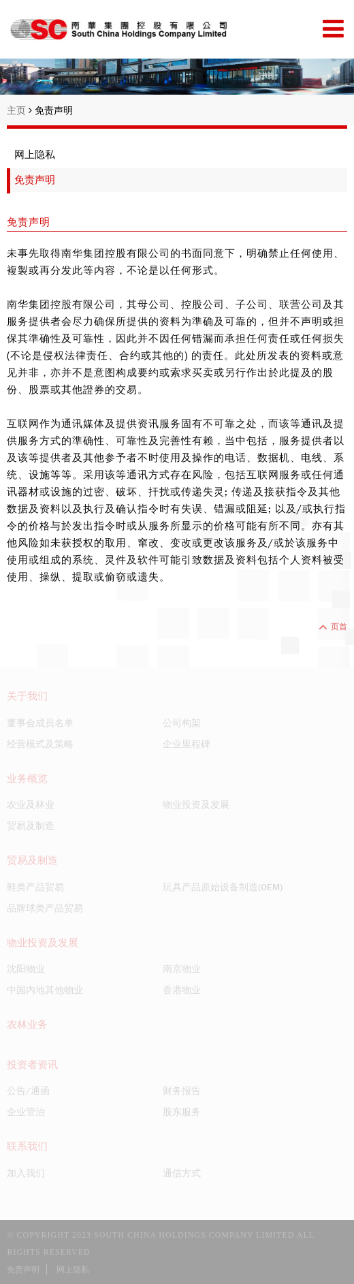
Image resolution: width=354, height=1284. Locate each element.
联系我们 (27, 1146)
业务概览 (27, 778)
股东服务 (182, 1112)
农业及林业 (30, 804)
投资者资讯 (32, 1064)
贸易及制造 (30, 825)
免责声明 (54, 110)
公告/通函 (28, 1090)
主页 (19, 110)
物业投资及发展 (196, 804)
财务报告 (182, 1090)
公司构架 (182, 723)
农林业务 (27, 1024)
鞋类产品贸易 (35, 887)
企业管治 (26, 1112)
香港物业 (182, 990)
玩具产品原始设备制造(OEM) (223, 887)
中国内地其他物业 (45, 990)
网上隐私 (34, 154)
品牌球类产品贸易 (45, 908)
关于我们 (27, 696)
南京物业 (182, 968)
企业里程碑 (186, 744)
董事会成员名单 (40, 723)
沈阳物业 (26, 968)
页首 (333, 626)
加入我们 (26, 1173)
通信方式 (182, 1173)
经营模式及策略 (40, 744)
